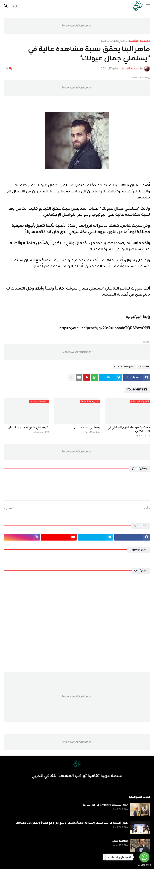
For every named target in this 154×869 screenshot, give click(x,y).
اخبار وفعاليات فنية (112, 41)
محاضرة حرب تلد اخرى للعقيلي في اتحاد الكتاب (128, 429)
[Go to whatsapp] (144, 857)
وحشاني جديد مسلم (87, 428)
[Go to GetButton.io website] (144, 865)
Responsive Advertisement (77, 25)
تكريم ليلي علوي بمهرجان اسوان (29, 428)
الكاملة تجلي (120, 841)
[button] (148, 6)
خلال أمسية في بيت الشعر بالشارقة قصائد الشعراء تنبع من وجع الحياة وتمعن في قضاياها (72, 823)
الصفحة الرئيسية (139, 41)
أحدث (144, 509)
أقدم (9, 509)
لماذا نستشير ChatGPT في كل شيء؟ (105, 805)
